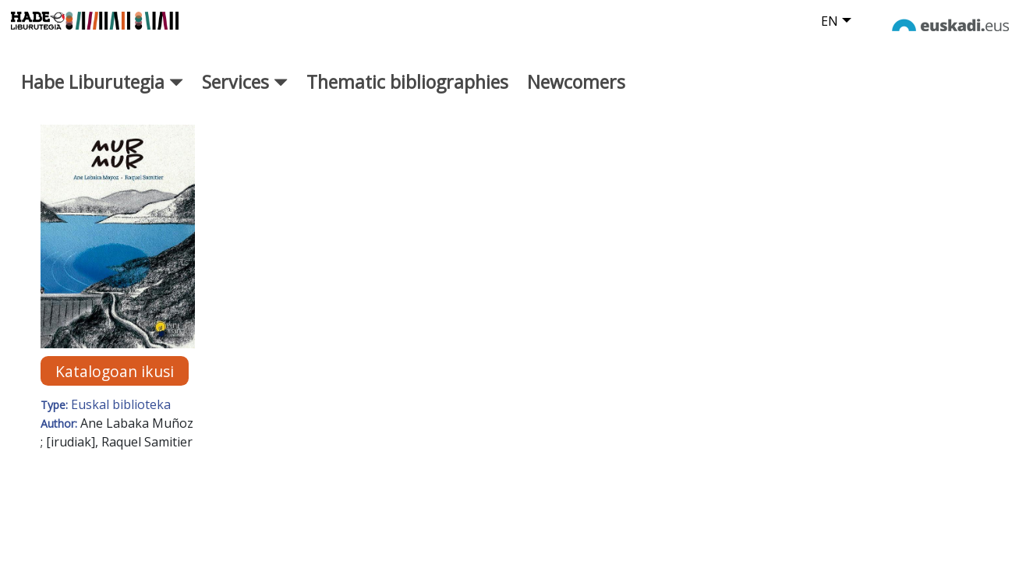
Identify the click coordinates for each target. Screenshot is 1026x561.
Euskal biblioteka (121, 416)
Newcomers (576, 94)
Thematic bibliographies (407, 94)
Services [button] (245, 94)
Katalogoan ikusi (114, 382)
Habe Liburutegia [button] (102, 94)
